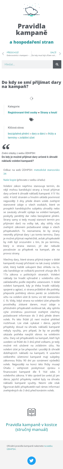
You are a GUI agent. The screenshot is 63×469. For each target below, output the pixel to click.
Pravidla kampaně (31, 29)
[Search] (57, 64)
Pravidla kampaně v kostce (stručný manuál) (31, 427)
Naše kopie (9, 179)
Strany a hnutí (48, 112)
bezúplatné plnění (18, 133)
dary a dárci (39, 133)
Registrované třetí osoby (22, 112)
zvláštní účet (26, 137)
